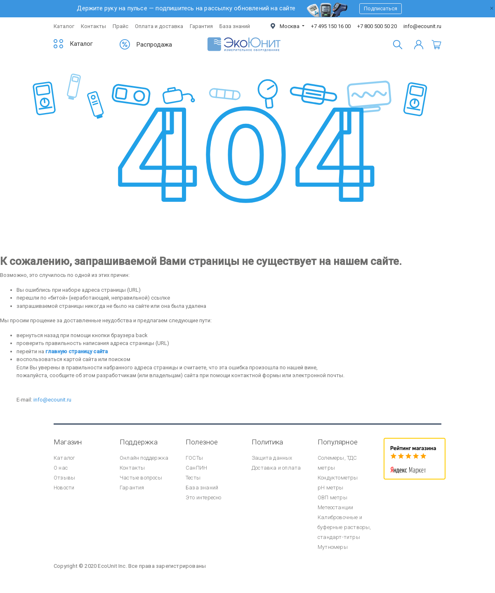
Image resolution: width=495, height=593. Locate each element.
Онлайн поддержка (144, 458)
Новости (64, 487)
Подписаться (380, 8)
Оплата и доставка (159, 26)
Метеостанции (335, 507)
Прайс (120, 26)
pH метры (331, 487)
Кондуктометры (338, 478)
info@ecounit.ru (422, 26)
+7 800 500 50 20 (377, 26)
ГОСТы (194, 458)
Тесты (193, 478)
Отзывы (64, 478)
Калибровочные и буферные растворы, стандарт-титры (344, 527)
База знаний (234, 26)
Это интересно (204, 497)
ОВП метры (332, 497)
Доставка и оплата (276, 468)
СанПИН (196, 468)
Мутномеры (333, 547)
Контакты (93, 26)
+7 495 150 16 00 (331, 26)
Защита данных (272, 458)
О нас (61, 468)
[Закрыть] (491, 7)
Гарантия (201, 26)
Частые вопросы (141, 478)
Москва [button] (286, 26)
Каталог (64, 26)
